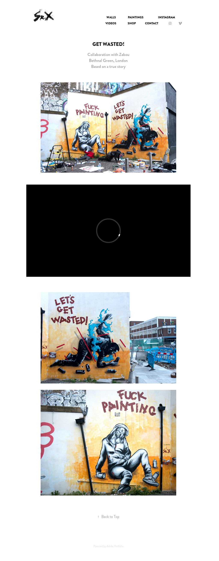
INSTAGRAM (166, 17)
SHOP (132, 23)
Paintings (136, 17)
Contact (151, 23)
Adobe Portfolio (115, 546)
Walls (111, 17)
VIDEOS (110, 23)
